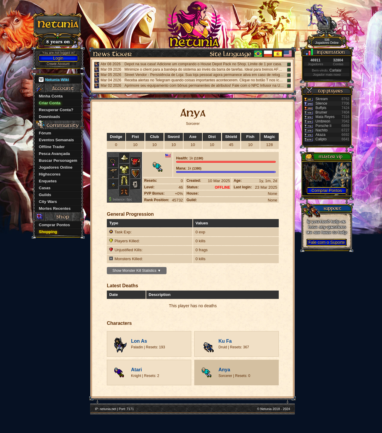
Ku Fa (225, 341)
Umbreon (322, 121)
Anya (224, 369)
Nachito (321, 130)
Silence (321, 103)
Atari (136, 369)
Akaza (320, 135)
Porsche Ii (323, 126)
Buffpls (320, 108)
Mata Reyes (325, 117)
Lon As (139, 341)
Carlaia (335, 70)
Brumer (321, 112)
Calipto (320, 139)
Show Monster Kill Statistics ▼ (137, 271)
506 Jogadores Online (326, 41)
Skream (321, 99)
